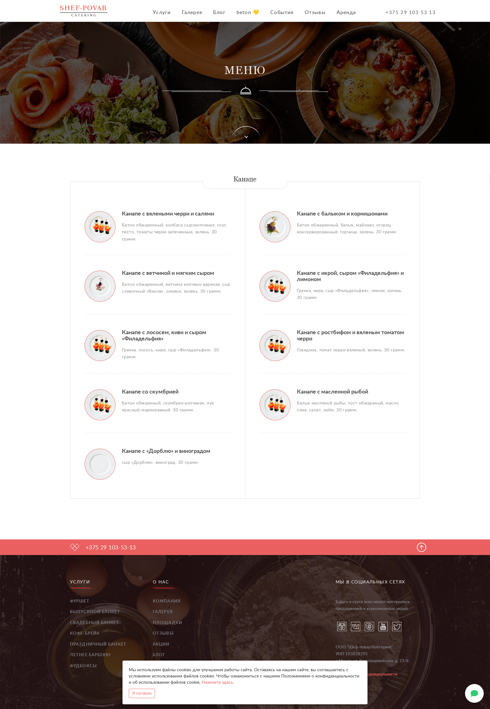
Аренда (346, 12)
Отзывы (315, 12)
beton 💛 (248, 12)
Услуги (162, 12)
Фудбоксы (83, 666)
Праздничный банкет (98, 644)
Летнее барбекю (90, 655)
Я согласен (142, 693)
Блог (219, 12)
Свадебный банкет (94, 623)
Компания (167, 601)
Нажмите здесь (217, 682)
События (281, 12)
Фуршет (79, 601)
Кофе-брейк (85, 634)
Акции (161, 644)
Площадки (167, 623)
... (72, 677)
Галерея (192, 12)
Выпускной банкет (95, 612)
